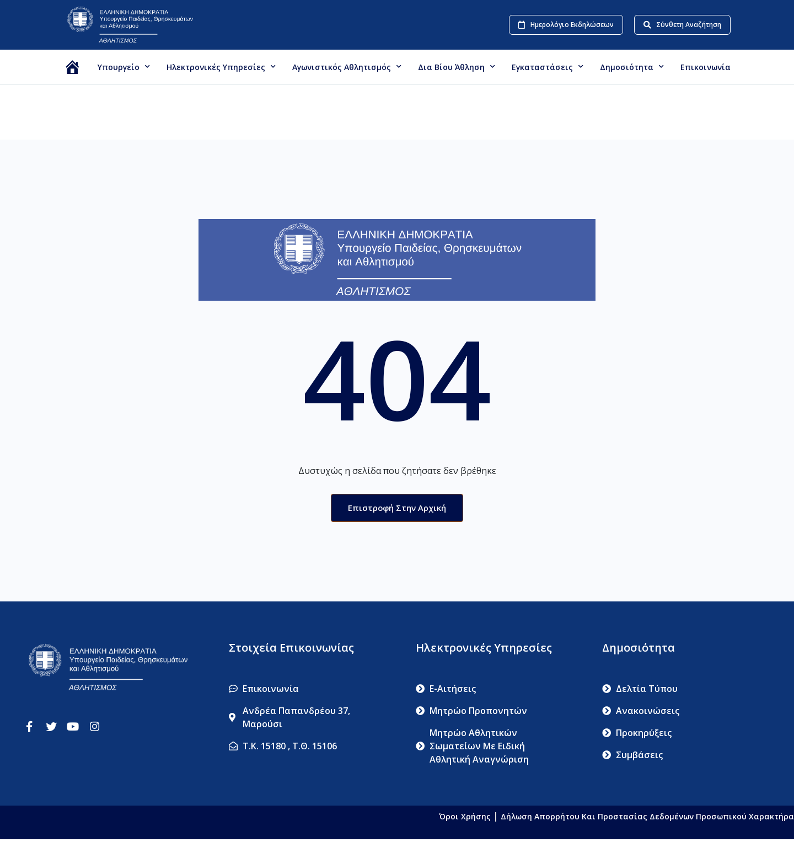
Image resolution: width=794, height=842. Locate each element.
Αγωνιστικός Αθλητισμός (346, 66)
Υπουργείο (124, 66)
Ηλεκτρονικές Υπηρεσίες (221, 66)
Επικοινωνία (705, 67)
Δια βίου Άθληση (456, 66)
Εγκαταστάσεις (547, 66)
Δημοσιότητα (632, 66)
